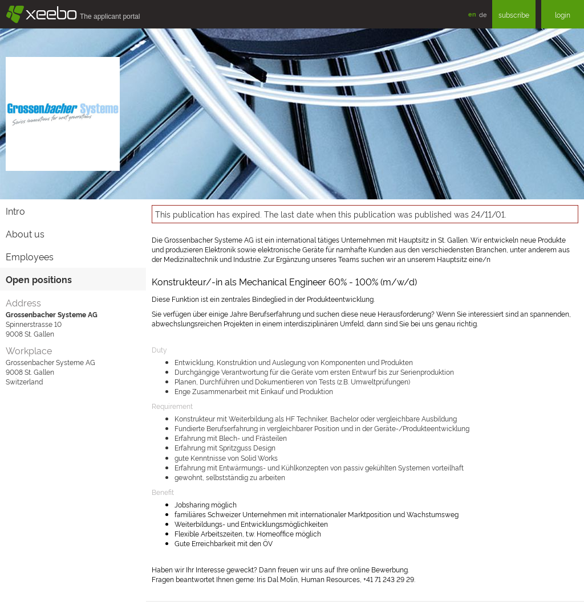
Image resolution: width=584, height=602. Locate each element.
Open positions (39, 279)
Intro (15, 210)
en (472, 14)
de (482, 14)
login (562, 14)
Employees (30, 256)
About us (25, 233)
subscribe (513, 14)
